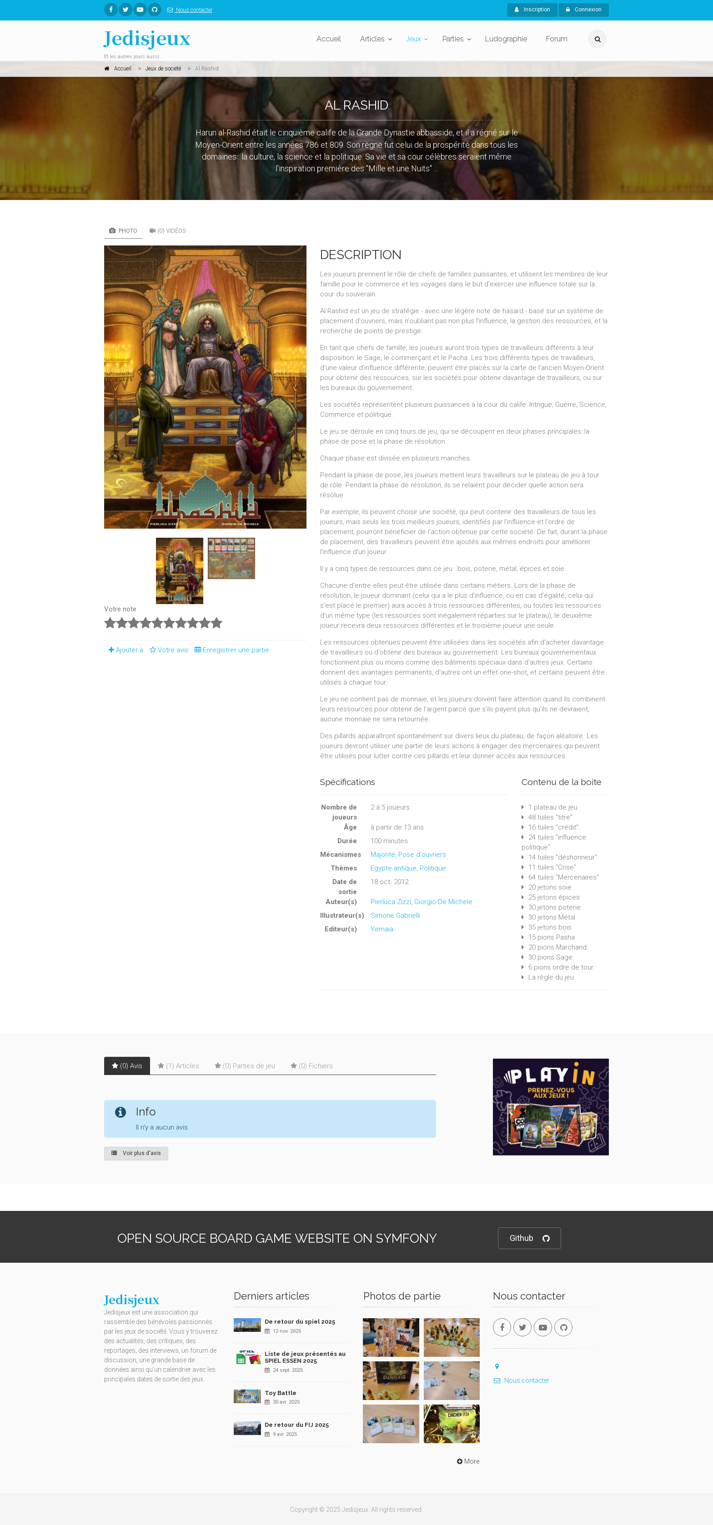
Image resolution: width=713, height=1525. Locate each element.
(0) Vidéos (168, 230)
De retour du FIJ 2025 (297, 1424)
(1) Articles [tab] (178, 1066)
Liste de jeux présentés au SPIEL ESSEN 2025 (305, 1357)
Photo (123, 230)
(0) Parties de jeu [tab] (245, 1066)
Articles (372, 39)
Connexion (584, 9)
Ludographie (506, 39)
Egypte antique (394, 868)
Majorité (383, 854)
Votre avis (167, 650)
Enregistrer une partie (229, 650)
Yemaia (382, 929)
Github (529, 1238)
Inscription (532, 9)
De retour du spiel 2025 (300, 1321)
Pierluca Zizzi (391, 902)
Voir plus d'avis (136, 1153)
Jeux (413, 39)
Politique (433, 868)
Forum (556, 39)
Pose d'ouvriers (422, 854)
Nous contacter (188, 10)
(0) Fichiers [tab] (312, 1066)
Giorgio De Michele (443, 902)
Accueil (328, 39)
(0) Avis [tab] (127, 1066)
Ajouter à (123, 650)
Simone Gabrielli (395, 915)
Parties (453, 39)
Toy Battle (280, 1393)
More (467, 1461)
